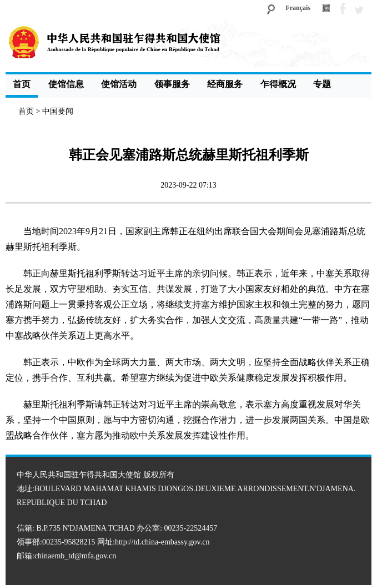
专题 (322, 84)
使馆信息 (66, 84)
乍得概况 (278, 84)
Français (297, 8)
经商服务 (225, 84)
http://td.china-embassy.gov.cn (162, 542)
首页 (22, 84)
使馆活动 (119, 84)
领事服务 (172, 84)
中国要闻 (57, 111)
